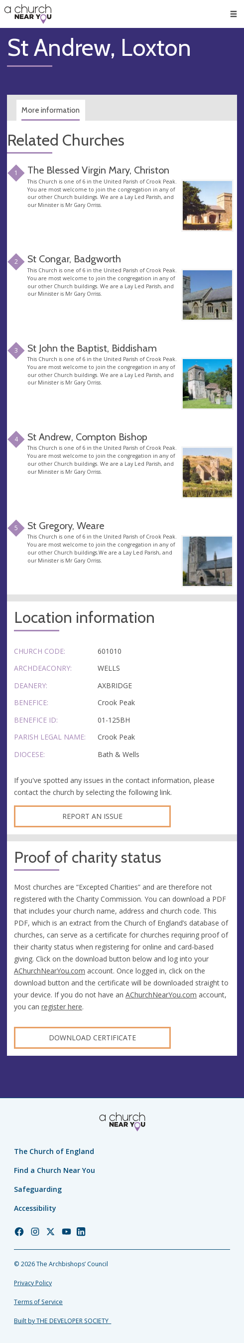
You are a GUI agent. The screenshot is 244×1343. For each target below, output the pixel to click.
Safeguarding (38, 1189)
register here (61, 1006)
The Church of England (54, 1151)
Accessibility (35, 1208)
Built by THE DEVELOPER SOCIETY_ (62, 1321)
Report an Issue (92, 816)
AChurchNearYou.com (49, 970)
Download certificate (92, 1037)
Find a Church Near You (54, 1170)
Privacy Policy (33, 1283)
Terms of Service (38, 1302)
